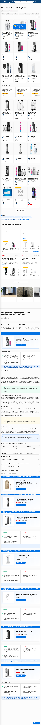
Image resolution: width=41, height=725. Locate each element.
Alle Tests (38, 85)
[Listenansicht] (39, 17)
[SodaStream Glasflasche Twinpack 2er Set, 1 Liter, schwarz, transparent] (20, 109)
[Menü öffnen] (2, 2)
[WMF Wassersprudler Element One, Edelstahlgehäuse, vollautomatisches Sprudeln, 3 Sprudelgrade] (20, 153)
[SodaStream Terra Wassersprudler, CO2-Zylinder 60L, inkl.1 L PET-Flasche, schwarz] (20, 51)
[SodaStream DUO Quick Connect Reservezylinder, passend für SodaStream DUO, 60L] (20, 131)
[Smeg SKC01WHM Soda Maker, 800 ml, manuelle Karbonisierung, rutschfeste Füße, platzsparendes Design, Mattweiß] (34, 72)
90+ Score (27, 13)
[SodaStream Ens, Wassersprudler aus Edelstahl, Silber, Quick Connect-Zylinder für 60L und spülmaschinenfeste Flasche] (34, 51)
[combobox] (24, 2)
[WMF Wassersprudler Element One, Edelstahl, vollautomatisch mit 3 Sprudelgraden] (7, 153)
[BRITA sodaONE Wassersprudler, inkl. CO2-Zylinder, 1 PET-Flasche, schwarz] (7, 109)
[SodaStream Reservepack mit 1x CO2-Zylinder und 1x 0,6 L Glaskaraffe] (34, 153)
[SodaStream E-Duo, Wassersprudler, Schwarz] (20, 72)
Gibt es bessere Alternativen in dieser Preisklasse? (10, 219)
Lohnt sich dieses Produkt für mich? (8, 217)
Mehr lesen (24, 238)
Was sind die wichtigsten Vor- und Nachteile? (23, 217)
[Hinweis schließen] (25, 25)
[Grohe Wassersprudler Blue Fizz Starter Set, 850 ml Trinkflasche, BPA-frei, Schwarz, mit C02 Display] (20, 197)
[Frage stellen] (36, 723)
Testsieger (9, 13)
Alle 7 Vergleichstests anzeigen (20, 282)
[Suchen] (32, 1)
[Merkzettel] (37, 2)
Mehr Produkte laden (20, 210)
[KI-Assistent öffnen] (35, 2)
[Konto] (39, 2)
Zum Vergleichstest (35, 251)
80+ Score (21, 13)
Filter (3, 13)
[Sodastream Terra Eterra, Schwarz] (34, 197)
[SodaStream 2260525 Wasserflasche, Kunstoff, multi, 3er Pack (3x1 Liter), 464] (7, 197)
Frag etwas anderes (24, 219)
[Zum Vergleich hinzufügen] (12, 25)
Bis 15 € (32, 13)
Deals (15, 13)
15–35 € (37, 13)
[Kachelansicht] (37, 17)
